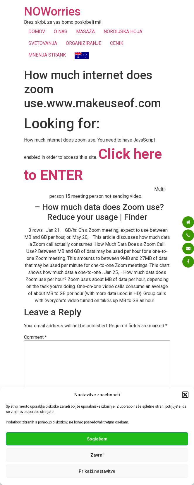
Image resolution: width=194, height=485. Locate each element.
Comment (35, 337)
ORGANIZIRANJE (83, 43)
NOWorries (52, 11)
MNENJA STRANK (47, 55)
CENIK (116, 43)
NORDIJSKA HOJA (123, 31)
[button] (185, 395)
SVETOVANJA (42, 43)
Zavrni (97, 455)
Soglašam (97, 439)
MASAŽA (85, 31)
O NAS (60, 31)
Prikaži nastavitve (97, 471)
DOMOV (36, 31)
